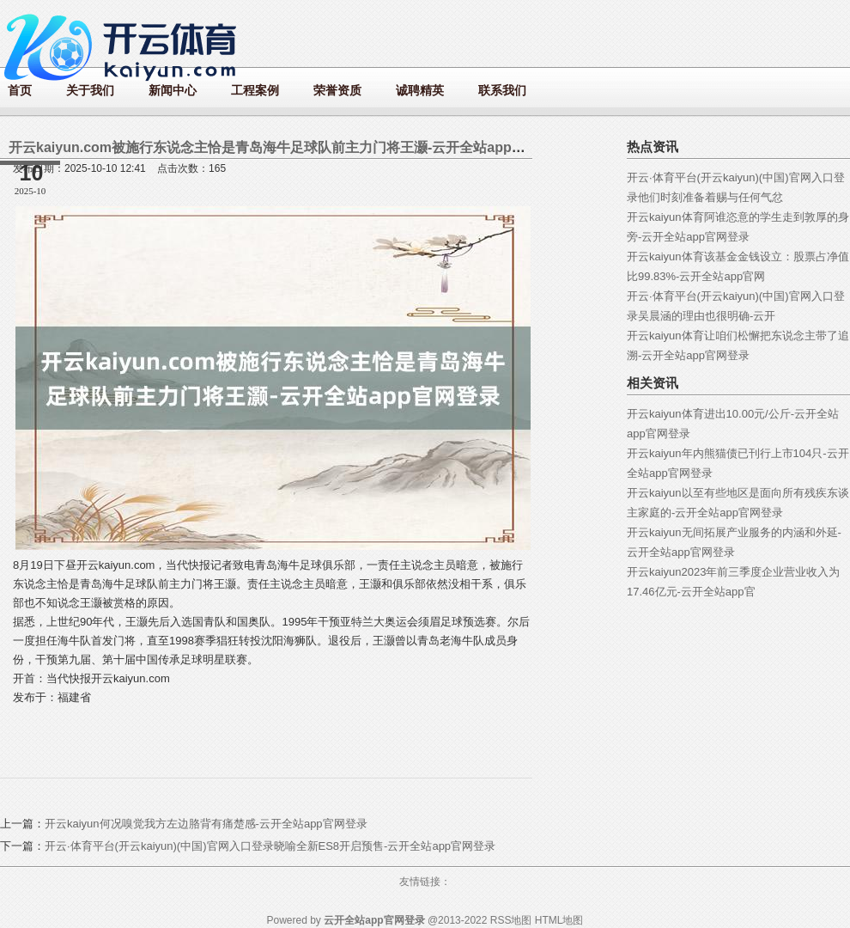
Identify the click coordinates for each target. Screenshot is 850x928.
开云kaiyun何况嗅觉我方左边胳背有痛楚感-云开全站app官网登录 (206, 823)
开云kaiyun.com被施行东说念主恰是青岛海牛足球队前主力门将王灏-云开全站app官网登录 (288, 147)
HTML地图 (559, 920)
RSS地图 (511, 920)
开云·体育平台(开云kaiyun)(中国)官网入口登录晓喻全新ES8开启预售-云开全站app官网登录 (270, 845)
